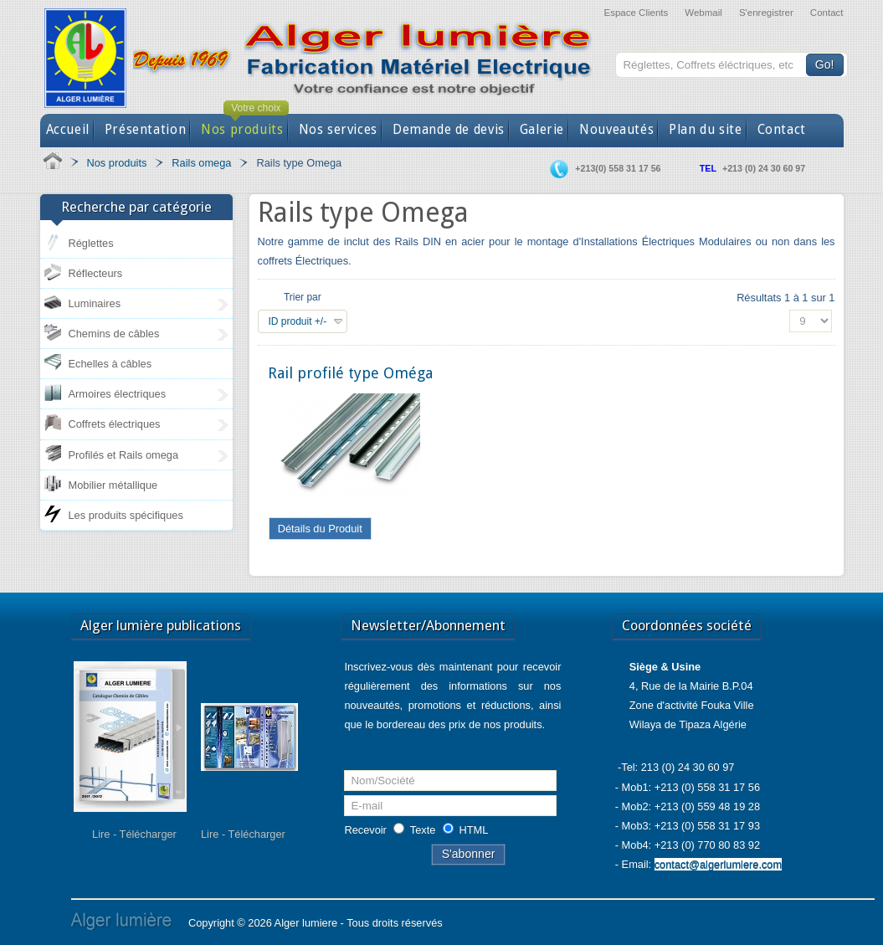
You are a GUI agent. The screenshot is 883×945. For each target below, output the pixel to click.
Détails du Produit (320, 528)
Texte (423, 830)
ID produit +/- (298, 321)
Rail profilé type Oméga (350, 373)
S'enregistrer (766, 13)
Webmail (703, 13)
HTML (474, 830)
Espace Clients (635, 13)
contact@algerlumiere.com (718, 864)
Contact (827, 13)
